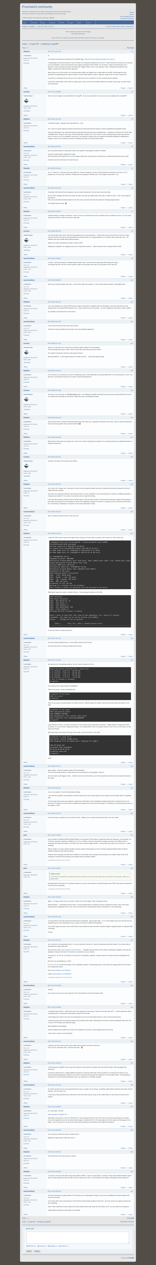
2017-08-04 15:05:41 (54, 211)
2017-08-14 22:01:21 (54, 370)
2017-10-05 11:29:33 (54, 835)
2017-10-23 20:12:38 (54, 917)
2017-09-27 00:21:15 (54, 638)
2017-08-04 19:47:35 (54, 321)
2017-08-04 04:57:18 (54, 188)
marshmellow (29, 146)
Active (122, 26)
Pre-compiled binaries (127, 16)
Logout (71, 22)
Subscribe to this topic (127, 1221)
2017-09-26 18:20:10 (54, 484)
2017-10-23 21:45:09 (54, 985)
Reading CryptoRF (50, 44)
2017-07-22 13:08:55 (54, 92)
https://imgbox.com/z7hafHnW (61, 970)
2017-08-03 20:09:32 (54, 146)
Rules (43, 22)
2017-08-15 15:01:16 (54, 417)
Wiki (79, 22)
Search (53, 22)
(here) (68, 156)
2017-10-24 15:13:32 (54, 1085)
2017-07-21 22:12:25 (54, 51)
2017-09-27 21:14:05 (54, 660)
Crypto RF (34, 44)
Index (24, 22)
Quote (130, 88)
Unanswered (130, 26)
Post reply (130, 48)
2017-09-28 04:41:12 (54, 766)
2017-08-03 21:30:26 (54, 168)
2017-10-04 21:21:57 (54, 813)
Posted (113, 26)
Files (88, 22)
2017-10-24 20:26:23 (54, 1191)
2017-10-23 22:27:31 (54, 1041)
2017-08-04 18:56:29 (54, 258)
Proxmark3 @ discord (127, 18)
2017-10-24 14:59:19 (54, 1063)
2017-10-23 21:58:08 (54, 1007)
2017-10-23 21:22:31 (54, 940)
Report (123, 88)
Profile (62, 22)
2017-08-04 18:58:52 (54, 280)
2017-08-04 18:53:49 (54, 231)
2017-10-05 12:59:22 (54, 868)
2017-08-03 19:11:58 (54, 119)
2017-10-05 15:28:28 (54, 897)
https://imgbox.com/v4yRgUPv (62, 974)
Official (132, 12)
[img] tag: (53, 1246)
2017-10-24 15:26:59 (54, 1106)
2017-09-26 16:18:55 (54, 437)
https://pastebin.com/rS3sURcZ (71, 950)
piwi (25, 835)
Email (27, 63)
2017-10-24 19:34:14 (54, 1152)
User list (34, 22)
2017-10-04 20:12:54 (54, 788)
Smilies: (63, 1246)
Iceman (131, 14)
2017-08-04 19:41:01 (54, 302)
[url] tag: (42, 1246)
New (118, 26)
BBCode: (31, 1246)
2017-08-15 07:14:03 (54, 390)
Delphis (27, 51)
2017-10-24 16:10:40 (54, 1130)
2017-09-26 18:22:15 (54, 511)
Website (27, 111)
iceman (26, 92)
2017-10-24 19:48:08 (54, 1171)
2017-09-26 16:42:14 (54, 457)
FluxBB (131, 1258)
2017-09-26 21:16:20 (54, 533)
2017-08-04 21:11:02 (54, 343)
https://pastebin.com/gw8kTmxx (57, 1114)
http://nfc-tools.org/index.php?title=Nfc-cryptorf (99, 59)
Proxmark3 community (37, 6)
